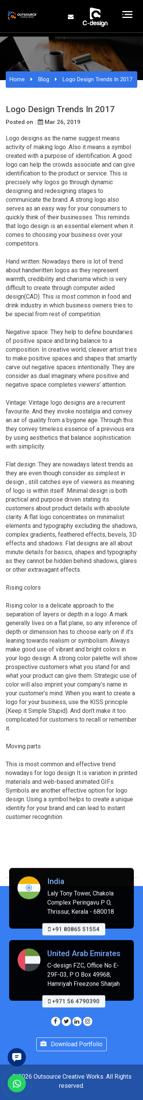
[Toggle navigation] (127, 14)
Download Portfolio (71, 1044)
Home (17, 79)
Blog (43, 79)
